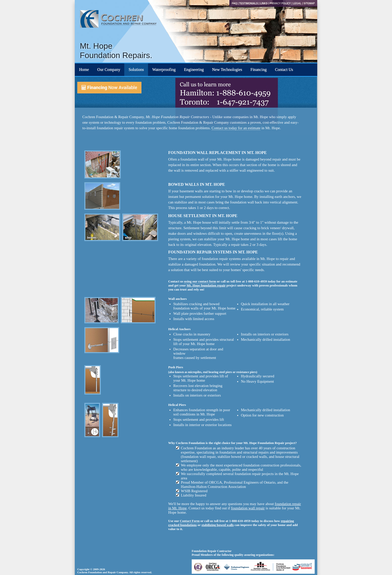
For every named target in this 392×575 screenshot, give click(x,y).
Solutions (136, 69)
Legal (297, 3)
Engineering (194, 69)
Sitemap (309, 3)
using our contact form (200, 281)
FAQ (234, 3)
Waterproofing (164, 69)
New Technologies (227, 69)
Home (84, 69)
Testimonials (248, 3)
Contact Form (190, 521)
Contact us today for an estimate (236, 128)
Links (263, 3)
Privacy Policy (280, 3)
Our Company (108, 69)
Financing (259, 69)
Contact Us (284, 69)
